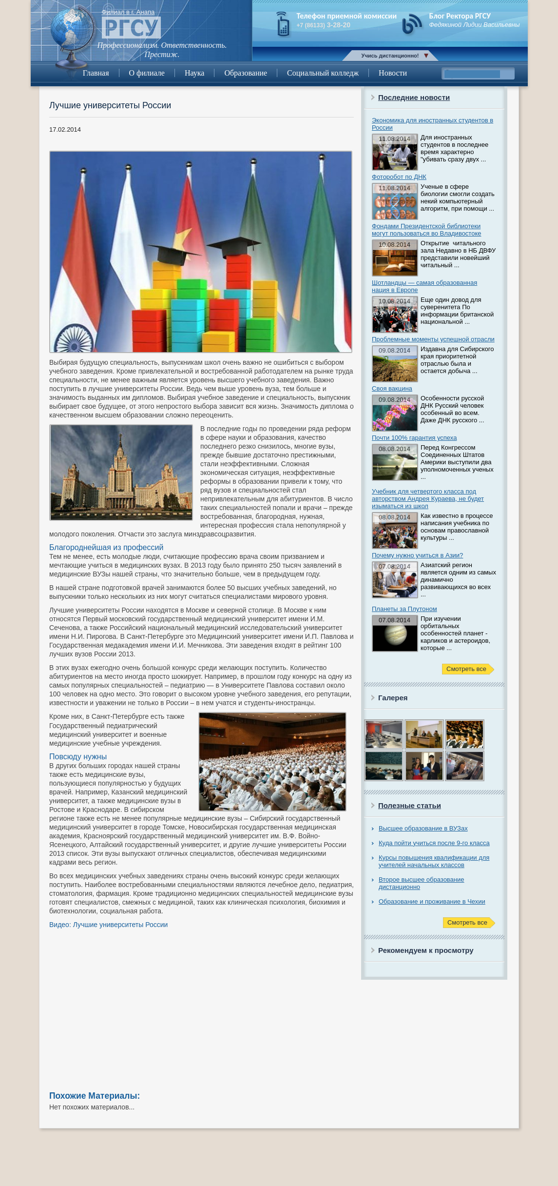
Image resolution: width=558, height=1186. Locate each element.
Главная (96, 73)
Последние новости (414, 97)
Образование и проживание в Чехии (432, 901)
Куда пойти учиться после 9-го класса (434, 843)
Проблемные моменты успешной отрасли (433, 339)
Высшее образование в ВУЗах (423, 828)
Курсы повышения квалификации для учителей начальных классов (434, 861)
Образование (245, 73)
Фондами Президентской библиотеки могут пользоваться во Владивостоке (426, 229)
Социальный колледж (323, 73)
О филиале (147, 73)
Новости (393, 73)
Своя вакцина (392, 388)
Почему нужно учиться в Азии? (417, 555)
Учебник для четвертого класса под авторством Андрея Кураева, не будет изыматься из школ (428, 499)
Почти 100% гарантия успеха (414, 437)
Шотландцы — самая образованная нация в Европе (424, 286)
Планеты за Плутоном (404, 609)
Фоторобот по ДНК (399, 176)
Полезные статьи (409, 805)
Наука (194, 73)
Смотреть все (466, 668)
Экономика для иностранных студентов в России (432, 124)
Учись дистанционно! (390, 56)
